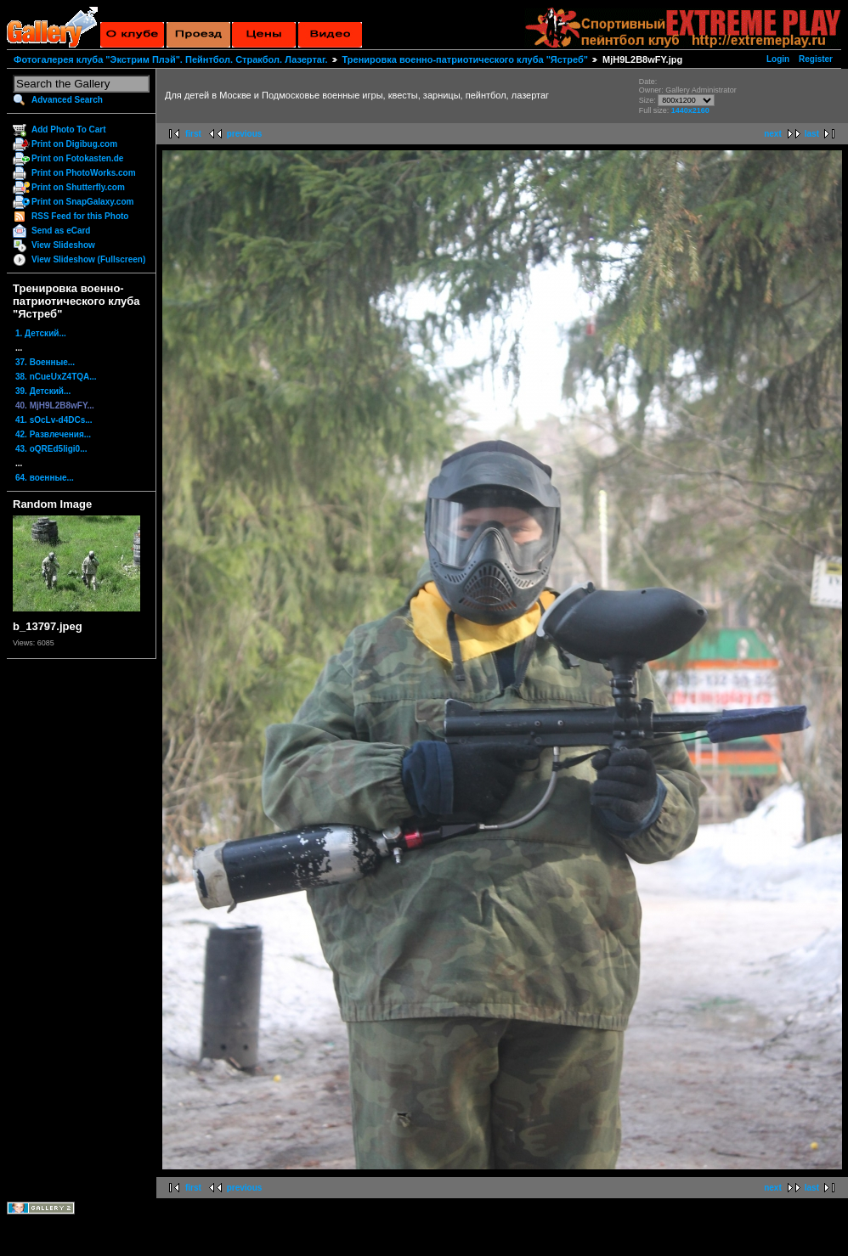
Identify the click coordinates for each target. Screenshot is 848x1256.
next (773, 133)
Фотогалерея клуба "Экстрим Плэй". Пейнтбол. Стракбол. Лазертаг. (170, 59)
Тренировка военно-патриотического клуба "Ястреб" (465, 59)
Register (816, 59)
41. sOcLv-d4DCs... (54, 420)
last (812, 133)
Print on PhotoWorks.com (83, 172)
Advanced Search (67, 99)
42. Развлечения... (53, 434)
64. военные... (44, 477)
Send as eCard (60, 230)
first (193, 133)
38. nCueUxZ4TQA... (56, 376)
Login (777, 59)
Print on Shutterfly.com (78, 187)
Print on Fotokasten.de (77, 158)
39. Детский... (43, 391)
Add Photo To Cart (68, 129)
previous (245, 133)
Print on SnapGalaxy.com (82, 201)
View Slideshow (63, 245)
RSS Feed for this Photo (79, 216)
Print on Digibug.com (74, 144)
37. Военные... (45, 362)
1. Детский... (40, 333)
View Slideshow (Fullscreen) (88, 259)
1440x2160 (690, 110)
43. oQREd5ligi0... (51, 448)
